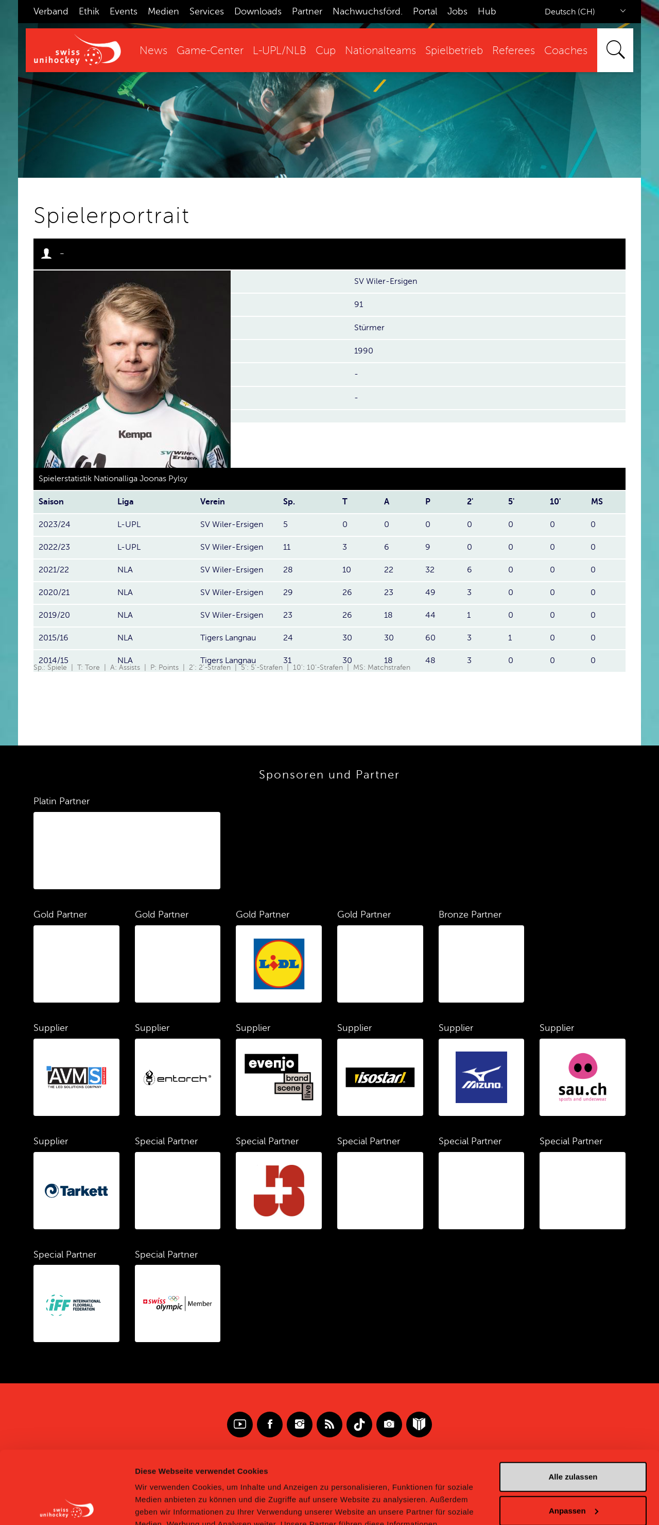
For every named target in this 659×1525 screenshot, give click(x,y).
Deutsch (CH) (570, 11)
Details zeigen (161, 1504)
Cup (326, 51)
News (153, 51)
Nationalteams (380, 51)
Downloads (258, 11)
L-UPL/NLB (279, 51)
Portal (425, 11)
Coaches (565, 51)
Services (206, 11)
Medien (163, 11)
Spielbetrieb (454, 51)
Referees (513, 51)
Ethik (89, 11)
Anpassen (573, 1437)
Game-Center (210, 51)
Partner (307, 11)
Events (123, 11)
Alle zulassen (572, 1404)
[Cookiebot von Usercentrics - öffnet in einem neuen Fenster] (67, 1505)
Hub (487, 11)
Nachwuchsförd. (368, 11)
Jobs (457, 11)
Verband (50, 11)
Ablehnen (573, 1471)
